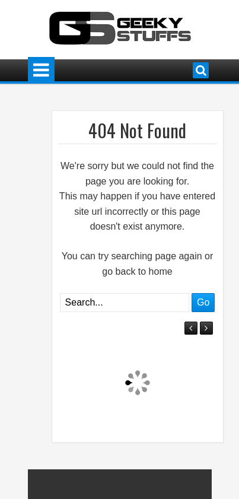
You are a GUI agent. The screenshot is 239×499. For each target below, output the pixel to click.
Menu (41, 70)
